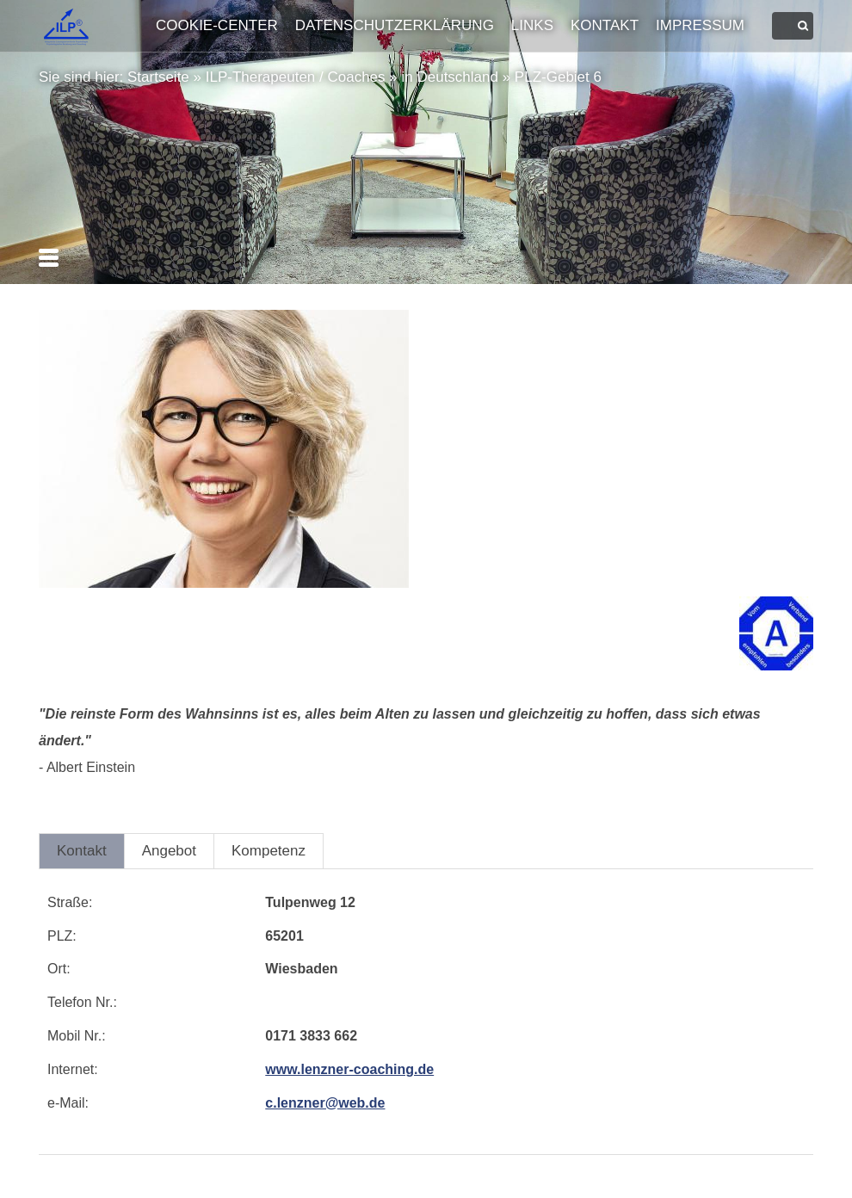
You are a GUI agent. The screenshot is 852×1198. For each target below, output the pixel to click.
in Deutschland (449, 77)
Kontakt (605, 25)
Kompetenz (269, 851)
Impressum (700, 25)
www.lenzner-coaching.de (349, 1069)
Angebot (169, 851)
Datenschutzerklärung (394, 25)
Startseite (158, 77)
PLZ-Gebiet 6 (558, 77)
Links (532, 25)
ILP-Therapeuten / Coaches (296, 77)
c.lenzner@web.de (325, 1103)
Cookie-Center (217, 25)
